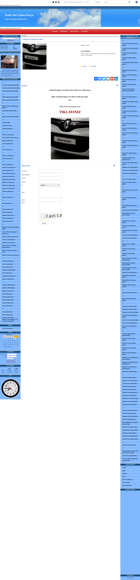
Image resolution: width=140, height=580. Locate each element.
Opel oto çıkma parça (7, 203)
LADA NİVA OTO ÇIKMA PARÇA (128, 221)
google (123, 470)
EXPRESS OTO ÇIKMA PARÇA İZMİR (130, 146)
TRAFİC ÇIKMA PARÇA (8, 287)
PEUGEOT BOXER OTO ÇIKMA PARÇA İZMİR (128, 90)
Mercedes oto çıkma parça (8, 176)
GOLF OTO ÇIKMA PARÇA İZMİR (129, 183)
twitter (123, 476)
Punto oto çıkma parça (7, 221)
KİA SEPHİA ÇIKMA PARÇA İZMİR (129, 206)
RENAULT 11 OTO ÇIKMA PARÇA (129, 344)
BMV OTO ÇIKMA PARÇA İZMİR (129, 85)
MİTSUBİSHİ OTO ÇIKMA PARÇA (129, 281)
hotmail (124, 467)
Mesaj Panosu (74, 31)
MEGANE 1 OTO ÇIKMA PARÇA (128, 245)
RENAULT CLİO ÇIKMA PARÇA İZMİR (10, 228)
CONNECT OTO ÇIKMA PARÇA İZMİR (130, 116)
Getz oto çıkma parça (7, 149)
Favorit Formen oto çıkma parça (10, 137)
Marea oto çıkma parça (7, 164)
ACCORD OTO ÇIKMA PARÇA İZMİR (130, 49)
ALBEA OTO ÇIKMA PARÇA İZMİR (129, 53)
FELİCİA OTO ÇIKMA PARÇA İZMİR (130, 163)
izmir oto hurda (126, 482)
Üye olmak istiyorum (10, 362)
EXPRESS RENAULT (7, 128)
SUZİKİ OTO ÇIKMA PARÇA (129, 404)
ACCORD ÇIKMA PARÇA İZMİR (10, 88)
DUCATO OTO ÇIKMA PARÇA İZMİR (130, 133)
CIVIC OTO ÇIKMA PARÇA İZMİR (129, 97)
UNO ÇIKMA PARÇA (7, 305)
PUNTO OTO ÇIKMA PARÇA (129, 323)
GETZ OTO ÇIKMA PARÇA (129, 179)
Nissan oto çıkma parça (7, 197)
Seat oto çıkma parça (7, 273)
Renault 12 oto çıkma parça (8, 239)
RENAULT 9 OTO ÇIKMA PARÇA (128, 339)
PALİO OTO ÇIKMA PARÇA (129, 306)
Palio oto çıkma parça (7, 212)
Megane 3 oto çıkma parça (8, 188)
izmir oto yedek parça (127, 479)
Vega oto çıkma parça (7, 311)
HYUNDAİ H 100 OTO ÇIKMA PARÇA (130, 190)
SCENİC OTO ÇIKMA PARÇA (130, 383)
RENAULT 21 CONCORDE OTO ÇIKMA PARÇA (130, 358)
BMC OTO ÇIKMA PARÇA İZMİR (129, 80)
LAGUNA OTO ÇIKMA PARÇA (130, 235)
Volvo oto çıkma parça (7, 314)
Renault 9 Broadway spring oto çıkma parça (9, 232)
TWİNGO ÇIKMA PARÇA (8, 285)
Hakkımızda (63, 31)
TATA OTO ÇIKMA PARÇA (129, 413)
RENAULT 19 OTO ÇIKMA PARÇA (129, 353)
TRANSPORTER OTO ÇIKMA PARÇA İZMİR (130, 423)
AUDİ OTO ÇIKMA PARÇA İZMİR (129, 58)
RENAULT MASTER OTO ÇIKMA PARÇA (128, 334)
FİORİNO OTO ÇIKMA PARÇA (130, 167)
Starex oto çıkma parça (7, 264)
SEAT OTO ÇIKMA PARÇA (129, 386)
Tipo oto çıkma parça (7, 294)
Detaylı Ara (10, 40)
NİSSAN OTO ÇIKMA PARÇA (129, 292)
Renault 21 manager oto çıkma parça (9, 251)
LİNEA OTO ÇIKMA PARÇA (129, 238)
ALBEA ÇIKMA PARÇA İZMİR (10, 91)
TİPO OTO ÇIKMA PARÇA (129, 419)
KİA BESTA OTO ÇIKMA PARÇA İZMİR (128, 214)
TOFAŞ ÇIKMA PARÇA (8, 299)
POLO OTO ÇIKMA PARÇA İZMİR (129, 326)
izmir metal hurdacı (127, 485)
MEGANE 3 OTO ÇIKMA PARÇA (128, 254)
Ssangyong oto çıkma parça (8, 276)
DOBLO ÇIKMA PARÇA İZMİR (10, 116)
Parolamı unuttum (10, 360)
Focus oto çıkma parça (7, 143)
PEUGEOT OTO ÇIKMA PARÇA (130, 320)
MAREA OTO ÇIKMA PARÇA (129, 272)
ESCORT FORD (6, 122)
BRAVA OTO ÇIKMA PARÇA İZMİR (129, 71)
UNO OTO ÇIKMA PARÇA (129, 445)
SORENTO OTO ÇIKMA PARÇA (130, 398)
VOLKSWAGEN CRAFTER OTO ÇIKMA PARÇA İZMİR (130, 451)
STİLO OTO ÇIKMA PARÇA (129, 395)
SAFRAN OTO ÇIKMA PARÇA (130, 380)
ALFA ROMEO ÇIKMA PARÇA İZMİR (130, 63)
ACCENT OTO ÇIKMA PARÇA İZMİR (130, 44)
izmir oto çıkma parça (7, 328)
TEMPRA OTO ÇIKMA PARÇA (130, 416)
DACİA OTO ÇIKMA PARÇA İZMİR (129, 124)
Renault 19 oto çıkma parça (8, 242)
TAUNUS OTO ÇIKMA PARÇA (130, 410)
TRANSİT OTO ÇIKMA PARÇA (130, 430)
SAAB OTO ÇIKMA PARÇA (129, 377)
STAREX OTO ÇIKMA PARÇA (130, 392)
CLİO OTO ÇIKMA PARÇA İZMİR (129, 107)
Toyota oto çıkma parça (7, 302)
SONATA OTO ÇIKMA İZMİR (129, 401)
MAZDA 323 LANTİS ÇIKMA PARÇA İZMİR (129, 259)
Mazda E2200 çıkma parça (8, 173)
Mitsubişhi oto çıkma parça (8, 179)
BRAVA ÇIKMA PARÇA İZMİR (10, 97)
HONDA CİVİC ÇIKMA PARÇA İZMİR (10, 106)
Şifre (5, 356)
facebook (124, 473)
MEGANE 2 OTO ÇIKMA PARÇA (128, 249)
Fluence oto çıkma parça (8, 134)
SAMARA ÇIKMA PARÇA (8, 270)
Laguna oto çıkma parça (8, 155)
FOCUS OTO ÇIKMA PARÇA (129, 173)
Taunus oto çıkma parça (8, 296)
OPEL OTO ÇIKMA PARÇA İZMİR (129, 299)
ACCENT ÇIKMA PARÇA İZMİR (10, 85)
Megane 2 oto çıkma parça (8, 185)
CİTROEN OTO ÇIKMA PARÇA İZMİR (130, 102)
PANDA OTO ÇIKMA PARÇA (129, 309)
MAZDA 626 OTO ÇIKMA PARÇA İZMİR (128, 263)
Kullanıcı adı (4, 354)
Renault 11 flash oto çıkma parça (10, 236)
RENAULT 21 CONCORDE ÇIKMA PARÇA (9, 246)
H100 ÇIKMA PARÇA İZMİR (9, 110)
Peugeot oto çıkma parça (8, 215)
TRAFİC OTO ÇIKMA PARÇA (130, 427)
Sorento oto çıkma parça (8, 261)
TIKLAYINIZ (70, 112)
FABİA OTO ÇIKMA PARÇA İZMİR (129, 154)
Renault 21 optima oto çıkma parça (10, 255)
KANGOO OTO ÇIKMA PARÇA (130, 210)
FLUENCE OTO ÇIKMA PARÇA (130, 170)
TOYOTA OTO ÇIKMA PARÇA (130, 436)
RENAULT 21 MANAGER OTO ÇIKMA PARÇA (130, 363)
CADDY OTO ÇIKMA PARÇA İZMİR (129, 111)
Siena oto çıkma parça (7, 267)
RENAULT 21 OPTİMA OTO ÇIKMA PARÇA (129, 367)
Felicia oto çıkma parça (7, 140)
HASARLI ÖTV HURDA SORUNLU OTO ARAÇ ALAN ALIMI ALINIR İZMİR (9, 319)
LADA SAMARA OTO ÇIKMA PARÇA (129, 231)
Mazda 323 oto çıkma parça (8, 167)
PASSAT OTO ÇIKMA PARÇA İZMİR (129, 316)
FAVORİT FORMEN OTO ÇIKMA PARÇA (128, 158)
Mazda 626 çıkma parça (8, 170)
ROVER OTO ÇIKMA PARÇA (129, 371)
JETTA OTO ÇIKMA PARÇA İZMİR (129, 198)
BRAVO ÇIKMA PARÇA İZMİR (10, 100)
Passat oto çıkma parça (7, 209)
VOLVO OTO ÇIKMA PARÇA (129, 455)
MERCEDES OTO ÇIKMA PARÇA (129, 276)
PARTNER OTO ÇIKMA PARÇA (130, 312)
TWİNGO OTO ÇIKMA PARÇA (130, 439)
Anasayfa (54, 31)
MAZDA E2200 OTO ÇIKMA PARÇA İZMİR (129, 268)
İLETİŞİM (84, 31)
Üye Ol (66, 2)
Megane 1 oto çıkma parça (8, 182)
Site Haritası (130, 578)
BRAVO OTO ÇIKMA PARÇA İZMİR (129, 75)
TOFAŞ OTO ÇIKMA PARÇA (129, 433)
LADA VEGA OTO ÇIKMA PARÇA (129, 226)
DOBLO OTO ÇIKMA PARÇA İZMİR (129, 129)
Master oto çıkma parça (8, 191)
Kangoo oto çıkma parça (8, 279)
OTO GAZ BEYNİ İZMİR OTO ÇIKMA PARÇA (130, 459)
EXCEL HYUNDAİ (7, 125)
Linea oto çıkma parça (7, 158)
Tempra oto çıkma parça (8, 291)
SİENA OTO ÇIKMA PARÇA (129, 389)
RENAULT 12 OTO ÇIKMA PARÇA (129, 348)
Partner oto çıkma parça (8, 218)
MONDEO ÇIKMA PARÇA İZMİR (129, 285)
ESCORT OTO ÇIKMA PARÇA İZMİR (130, 141)
